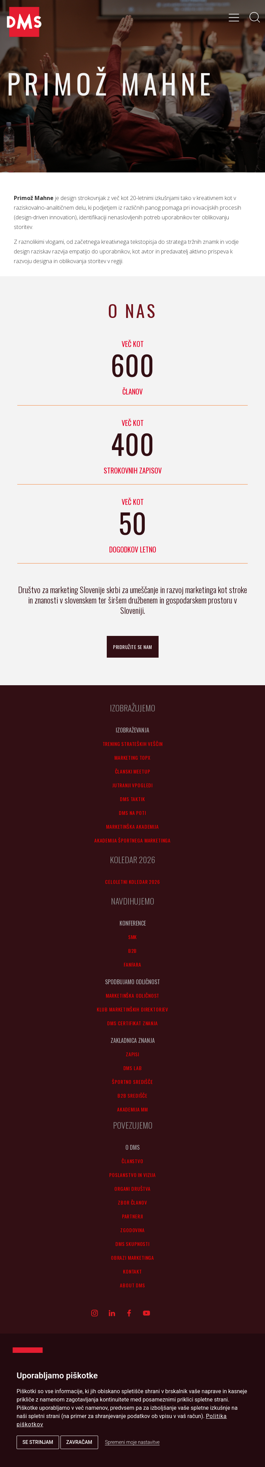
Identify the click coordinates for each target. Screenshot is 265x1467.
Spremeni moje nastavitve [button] (132, 1442)
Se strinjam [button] (37, 1442)
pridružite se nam (132, 646)
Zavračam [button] (79, 1442)
